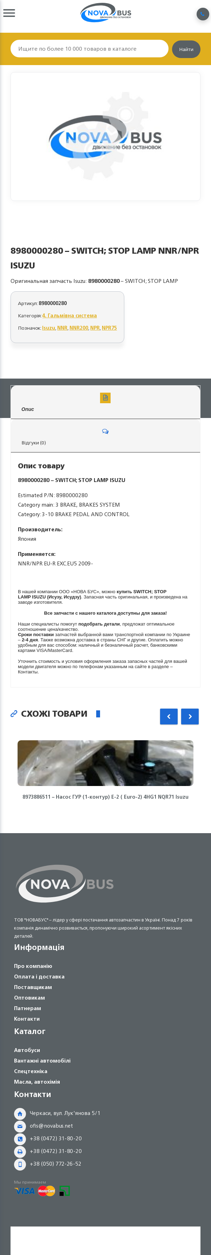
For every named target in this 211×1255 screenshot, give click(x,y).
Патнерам (27, 1008)
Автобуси (27, 1050)
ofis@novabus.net (51, 1125)
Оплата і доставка (39, 976)
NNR (62, 327)
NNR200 (79, 327)
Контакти (27, 1018)
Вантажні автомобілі (42, 1060)
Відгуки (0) (105, 436)
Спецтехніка (30, 1071)
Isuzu (48, 327)
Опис (105, 402)
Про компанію (33, 966)
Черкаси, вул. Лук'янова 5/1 (65, 1113)
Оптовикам (29, 997)
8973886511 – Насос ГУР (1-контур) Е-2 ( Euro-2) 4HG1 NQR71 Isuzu (105, 797)
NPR (95, 327)
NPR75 (109, 327)
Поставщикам (33, 987)
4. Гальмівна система (69, 315)
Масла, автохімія (37, 1081)
